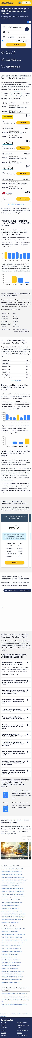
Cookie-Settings (23, 1025)
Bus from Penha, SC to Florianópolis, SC (12, 911)
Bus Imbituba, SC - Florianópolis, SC (11, 899)
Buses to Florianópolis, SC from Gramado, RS (13, 897)
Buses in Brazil (11, 1014)
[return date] (23, 37)
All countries (22, 1035)
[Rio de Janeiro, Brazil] (18, 32)
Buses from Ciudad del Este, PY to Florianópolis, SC (14, 880)
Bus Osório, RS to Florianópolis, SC (10, 908)
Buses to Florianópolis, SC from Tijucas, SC (12, 919)
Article (20, 1027)
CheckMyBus (3, 1014)
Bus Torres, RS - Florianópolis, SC (10, 922)
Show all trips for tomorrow (16, 204)
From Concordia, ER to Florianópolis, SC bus (13, 883)
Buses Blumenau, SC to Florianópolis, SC (12, 874)
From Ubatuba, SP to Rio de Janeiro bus (12, 979)
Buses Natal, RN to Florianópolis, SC (11, 905)
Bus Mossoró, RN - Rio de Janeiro (10, 954)
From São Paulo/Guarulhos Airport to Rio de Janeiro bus (15, 997)
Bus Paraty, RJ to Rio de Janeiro (10, 957)
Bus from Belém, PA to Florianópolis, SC (12, 871)
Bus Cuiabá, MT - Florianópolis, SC (10, 885)
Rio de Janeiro (24, 590)
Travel (19, 1033)
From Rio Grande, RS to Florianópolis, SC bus (13, 916)
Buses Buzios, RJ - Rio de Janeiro (10, 931)
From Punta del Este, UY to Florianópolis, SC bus (14, 914)
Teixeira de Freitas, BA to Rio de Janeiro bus (13, 976)
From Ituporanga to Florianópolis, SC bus (12, 902)
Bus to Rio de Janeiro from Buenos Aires (12, 937)
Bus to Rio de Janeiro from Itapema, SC (11, 948)
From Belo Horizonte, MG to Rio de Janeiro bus (13, 934)
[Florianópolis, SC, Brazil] (18, 27)
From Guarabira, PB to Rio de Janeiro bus (12, 945)
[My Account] (19, 2)
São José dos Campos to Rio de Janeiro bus (13, 971)
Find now (23, 122)
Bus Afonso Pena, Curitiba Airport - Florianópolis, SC (14, 993)
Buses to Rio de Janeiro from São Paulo (11, 974)
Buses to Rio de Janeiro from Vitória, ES (12, 982)
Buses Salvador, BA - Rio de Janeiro (11, 965)
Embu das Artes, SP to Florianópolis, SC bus (13, 888)
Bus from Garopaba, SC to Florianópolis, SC (12, 894)
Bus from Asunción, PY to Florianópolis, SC (12, 868)
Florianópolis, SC (10, 590)
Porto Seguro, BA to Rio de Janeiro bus (11, 962)
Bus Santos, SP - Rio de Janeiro (10, 968)
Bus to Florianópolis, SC (22, 1014)
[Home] (9, 2)
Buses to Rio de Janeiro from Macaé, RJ (12, 951)
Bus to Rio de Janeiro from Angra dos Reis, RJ (13, 928)
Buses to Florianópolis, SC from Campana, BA (13, 877)
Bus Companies (22, 1030)
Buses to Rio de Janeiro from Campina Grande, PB (14, 940)
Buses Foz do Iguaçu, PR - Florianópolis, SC (13, 891)
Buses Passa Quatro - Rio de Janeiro (11, 959)
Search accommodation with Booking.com (15, 41)
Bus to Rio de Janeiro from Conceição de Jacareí (14, 943)
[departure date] (11, 37)
